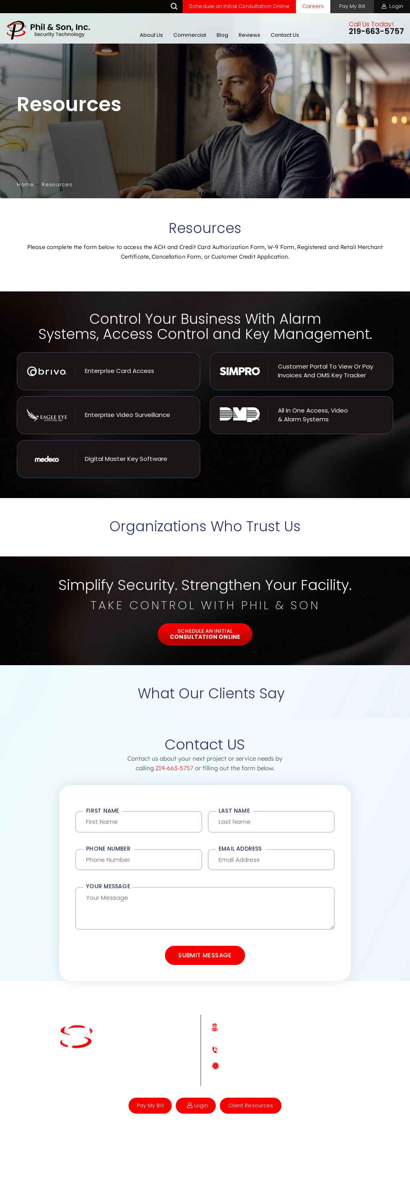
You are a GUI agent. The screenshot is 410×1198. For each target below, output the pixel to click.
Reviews (248, 35)
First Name (102, 811)
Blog (221, 35)
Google (115, 1091)
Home (123, 1015)
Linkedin (143, 1091)
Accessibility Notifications (158, 1147)
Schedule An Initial (205, 634)
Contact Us (284, 35)
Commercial (189, 35)
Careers (310, 6)
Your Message (108, 892)
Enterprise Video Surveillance (108, 415)
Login (396, 6)
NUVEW (105, 1147)
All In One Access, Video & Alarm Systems (301, 415)
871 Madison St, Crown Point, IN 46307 (275, 1052)
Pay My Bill (350, 6)
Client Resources (253, 1123)
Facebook (102, 1090)
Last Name (234, 811)
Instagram (129, 1091)
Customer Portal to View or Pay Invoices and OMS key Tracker (301, 371)
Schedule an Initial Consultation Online (235, 6)
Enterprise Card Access (108, 371)
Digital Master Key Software (108, 459)
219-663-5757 (375, 32)
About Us (150, 35)
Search (170, 6)
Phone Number (108, 852)
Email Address (240, 852)
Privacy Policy (219, 1147)
